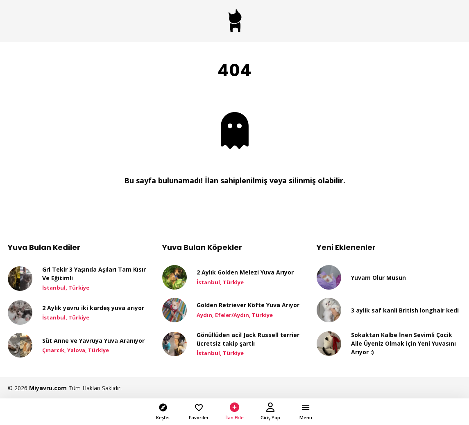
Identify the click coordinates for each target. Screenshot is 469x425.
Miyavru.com (48, 388)
